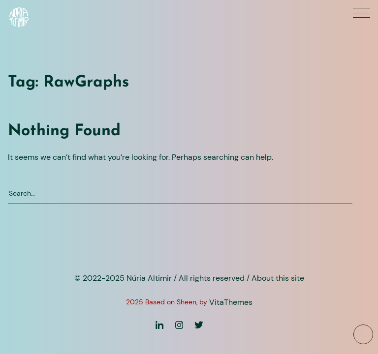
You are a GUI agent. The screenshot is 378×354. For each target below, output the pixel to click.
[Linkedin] (159, 325)
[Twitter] (199, 325)
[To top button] (363, 334)
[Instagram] (179, 325)
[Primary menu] (361, 13)
